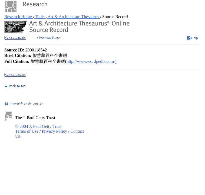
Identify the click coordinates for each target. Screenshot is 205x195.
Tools (40, 16)
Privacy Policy (54, 131)
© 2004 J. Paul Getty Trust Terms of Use (38, 129)
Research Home (18, 16)
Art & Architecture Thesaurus (73, 16)
